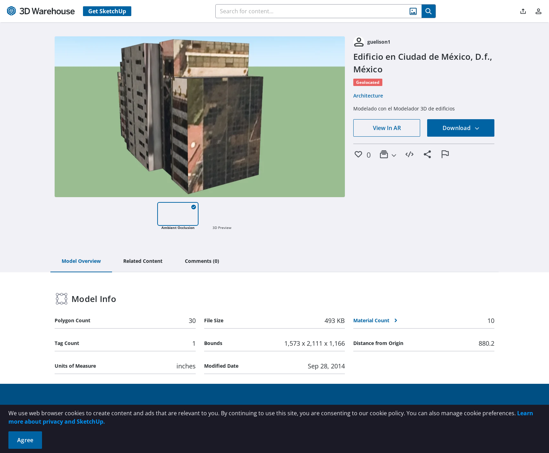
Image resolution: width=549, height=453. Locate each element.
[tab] (81, 261)
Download (461, 128)
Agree (25, 440)
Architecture (368, 95)
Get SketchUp (107, 11)
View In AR (387, 128)
